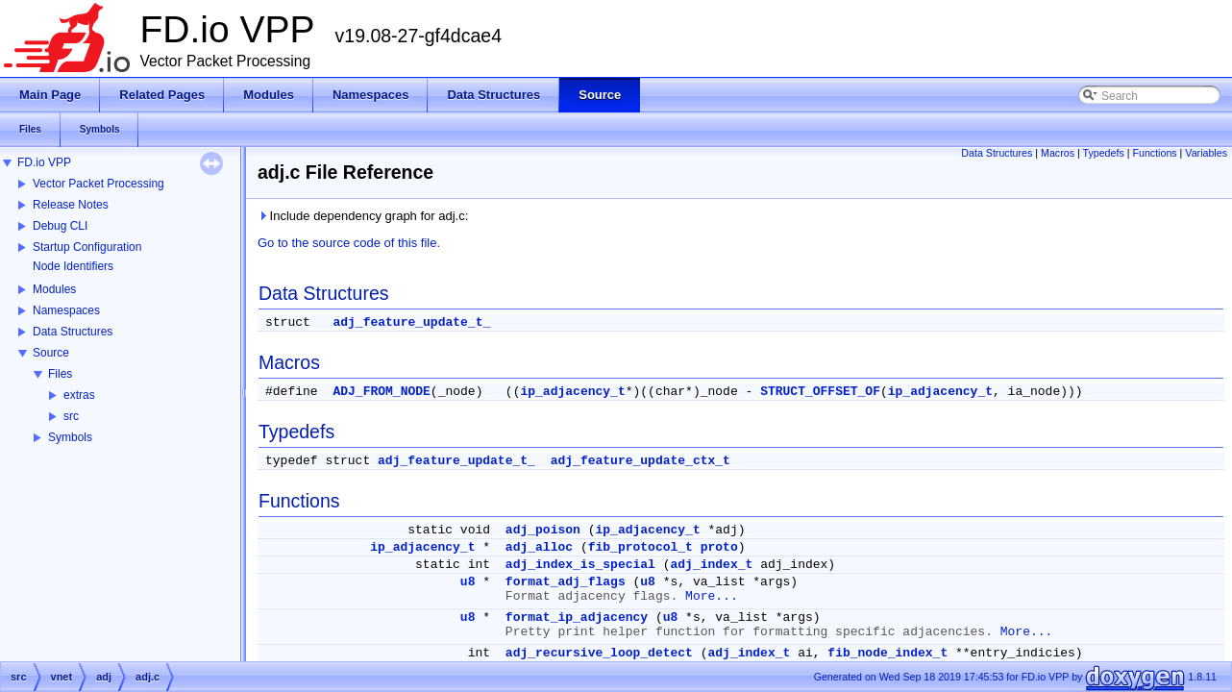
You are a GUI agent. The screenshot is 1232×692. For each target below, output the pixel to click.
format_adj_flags (565, 582)
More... (711, 596)
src (71, 416)
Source (51, 352)
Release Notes (71, 204)
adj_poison (542, 530)
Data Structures (72, 331)
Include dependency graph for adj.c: (363, 216)
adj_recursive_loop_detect (599, 653)
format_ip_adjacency (576, 617)
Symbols (70, 437)
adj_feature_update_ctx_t (640, 461)
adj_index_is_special (580, 564)
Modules (54, 289)
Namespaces (66, 310)
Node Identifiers (73, 266)
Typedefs (1103, 153)
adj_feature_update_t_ (411, 322)
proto (719, 547)
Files (60, 374)
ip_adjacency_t (572, 391)
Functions (1154, 153)
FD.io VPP (44, 162)
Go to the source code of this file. (349, 242)
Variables (1206, 153)
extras (79, 395)
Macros (1057, 153)
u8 (468, 582)
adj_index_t (712, 564)
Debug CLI (60, 226)
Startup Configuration (87, 247)
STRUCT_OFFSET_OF (820, 391)
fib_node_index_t (887, 653)
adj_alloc (539, 547)
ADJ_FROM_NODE (381, 391)
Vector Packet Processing (98, 183)
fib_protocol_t (640, 547)
